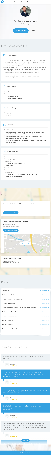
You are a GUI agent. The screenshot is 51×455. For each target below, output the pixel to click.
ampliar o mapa (25, 243)
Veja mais (25, 440)
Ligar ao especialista (11, 212)
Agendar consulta (21, 30)
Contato (33, 30)
